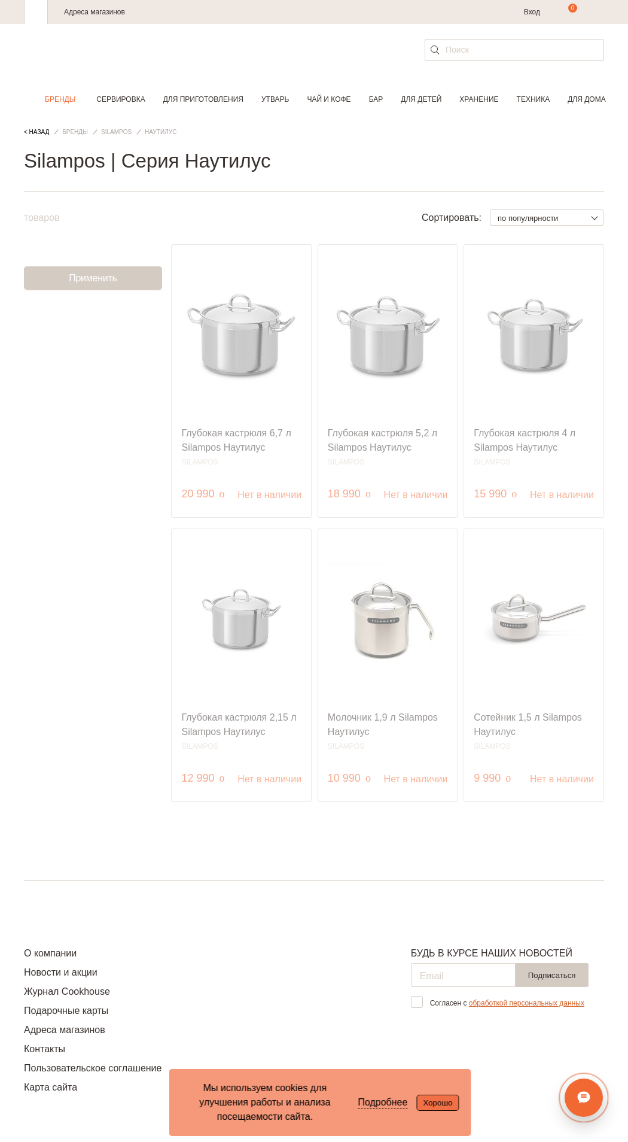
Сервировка (120, 99)
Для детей (421, 99)
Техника (533, 99)
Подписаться (552, 975)
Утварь (275, 99)
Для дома (586, 99)
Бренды (60, 99)
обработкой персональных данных (526, 1003)
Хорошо (437, 1102)
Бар (376, 99)
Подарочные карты (66, 1011)
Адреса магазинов (94, 12)
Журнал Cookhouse (67, 991)
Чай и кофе (328, 99)
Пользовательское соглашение (92, 1068)
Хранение (478, 99)
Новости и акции (60, 972)
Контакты (44, 1049)
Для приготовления (203, 99)
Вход (532, 12)
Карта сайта (50, 1087)
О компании (50, 953)
